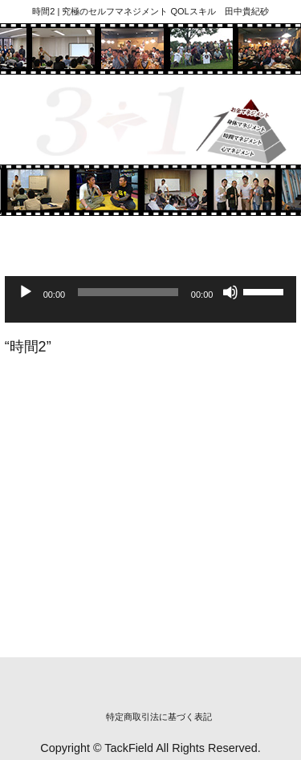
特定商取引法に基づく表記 (159, 716)
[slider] (128, 292)
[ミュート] (230, 292)
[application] (151, 307)
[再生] (26, 292)
